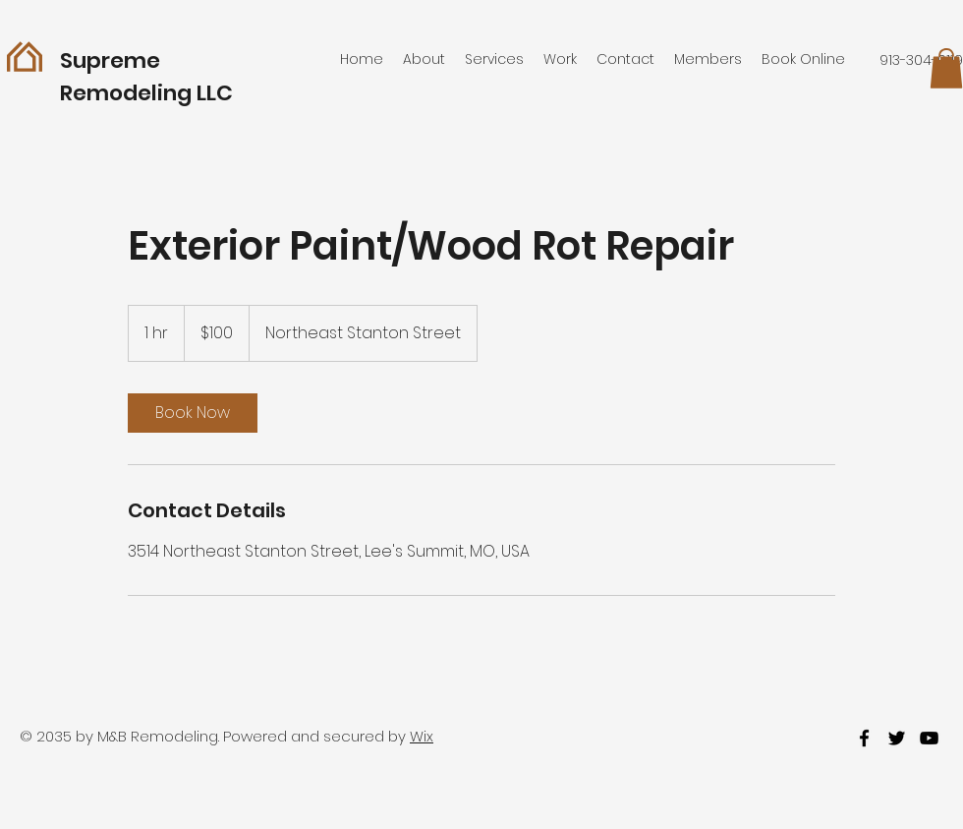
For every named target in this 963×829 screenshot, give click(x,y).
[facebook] (864, 738)
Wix (421, 736)
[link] (192, 413)
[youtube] (929, 738)
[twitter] (896, 738)
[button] (946, 68)
